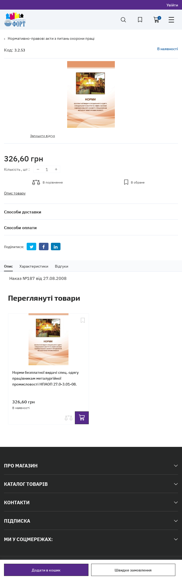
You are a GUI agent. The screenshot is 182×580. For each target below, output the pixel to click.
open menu (171, 19)
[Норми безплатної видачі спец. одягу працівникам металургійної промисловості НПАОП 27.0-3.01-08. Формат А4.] (48, 338)
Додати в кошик (46, 570)
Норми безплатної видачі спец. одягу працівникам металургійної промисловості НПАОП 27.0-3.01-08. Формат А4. (45, 381)
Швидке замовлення (133, 570)
